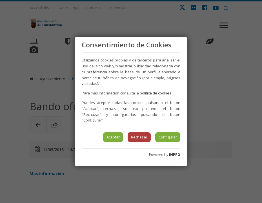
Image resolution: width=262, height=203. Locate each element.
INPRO (174, 154)
